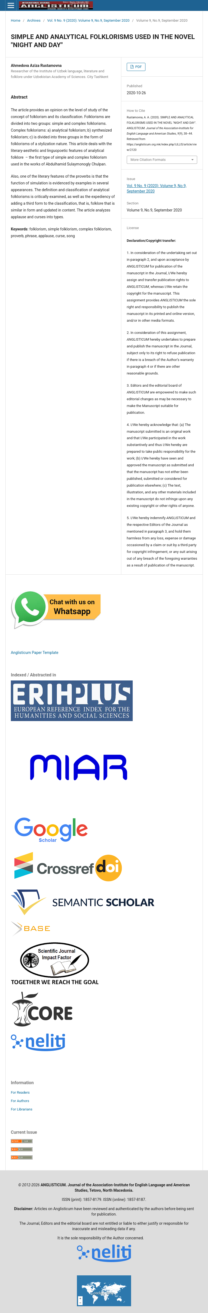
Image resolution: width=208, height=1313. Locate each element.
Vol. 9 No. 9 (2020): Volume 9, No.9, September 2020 (88, 20)
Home (15, 20)
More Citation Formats (148, 160)
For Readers (20, 1092)
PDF (138, 67)
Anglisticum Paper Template (34, 652)
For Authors (20, 1101)
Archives (34, 20)
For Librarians (21, 1109)
